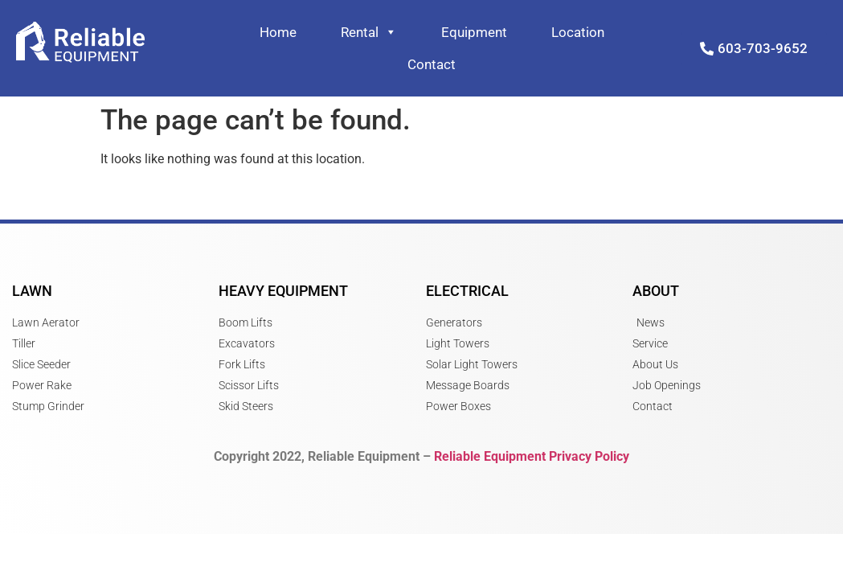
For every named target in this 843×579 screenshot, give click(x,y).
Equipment (474, 32)
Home (278, 32)
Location (577, 32)
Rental (369, 32)
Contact (431, 64)
